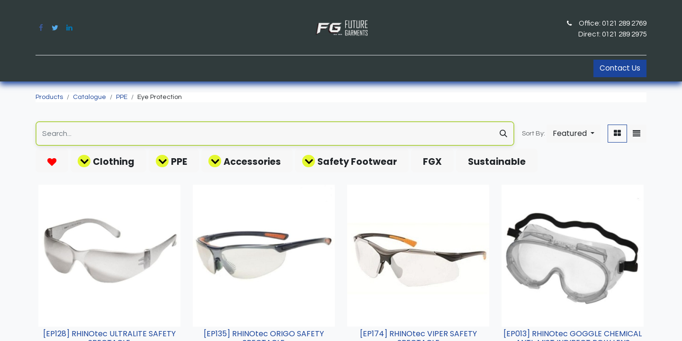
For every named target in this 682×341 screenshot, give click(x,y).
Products (49, 97)
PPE (121, 97)
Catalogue (89, 97)
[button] (574, 134)
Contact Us (620, 68)
